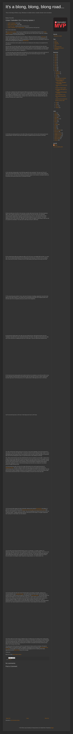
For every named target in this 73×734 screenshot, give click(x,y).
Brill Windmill (38, 508)
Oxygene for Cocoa (58, 134)
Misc (55, 127)
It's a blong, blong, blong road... (35, 6)
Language (56, 124)
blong (56, 145)
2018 (56, 59)
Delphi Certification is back (60, 94)
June (57, 76)
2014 (56, 65)
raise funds (43, 36)
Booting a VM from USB (59, 100)
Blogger (52, 727)
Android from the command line (61, 98)
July (56, 75)
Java (55, 123)
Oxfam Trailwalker (11, 23)
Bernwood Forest (25, 509)
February (57, 107)
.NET (55, 113)
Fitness (10, 659)
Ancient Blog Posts (57, 46)
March (57, 105)
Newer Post (8, 718)
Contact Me (56, 43)
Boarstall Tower (33, 509)
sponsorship (16, 650)
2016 (56, 62)
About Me (56, 42)
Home (27, 718)
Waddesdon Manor (9, 467)
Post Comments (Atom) (15, 720)
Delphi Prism (56, 118)
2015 (56, 64)
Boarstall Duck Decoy (41, 509)
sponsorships (26, 40)
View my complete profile (58, 146)
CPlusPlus (56, 115)
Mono (55, 128)
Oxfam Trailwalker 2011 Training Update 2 (59, 80)
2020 (56, 55)
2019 (56, 57)
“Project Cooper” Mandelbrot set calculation (60, 83)
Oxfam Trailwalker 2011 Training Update (16, 27)
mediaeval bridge (19, 594)
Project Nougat (57, 138)
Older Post (47, 718)
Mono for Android (57, 130)
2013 (56, 67)
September (58, 73)
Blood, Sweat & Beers (12, 24)
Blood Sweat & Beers (11, 31)
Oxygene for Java (57, 135)
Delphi (55, 117)
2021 (56, 54)
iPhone (55, 121)
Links (55, 45)
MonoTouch (56, 131)
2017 (56, 60)
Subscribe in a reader (57, 36)
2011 (56, 70)
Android (55, 114)
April (57, 104)
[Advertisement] (27, 707)
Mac (55, 125)
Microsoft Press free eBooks (60, 78)
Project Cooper (57, 137)
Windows (56, 140)
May (56, 102)
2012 (56, 68)
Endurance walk (11, 26)
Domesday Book (35, 595)
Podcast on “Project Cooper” (60, 87)
